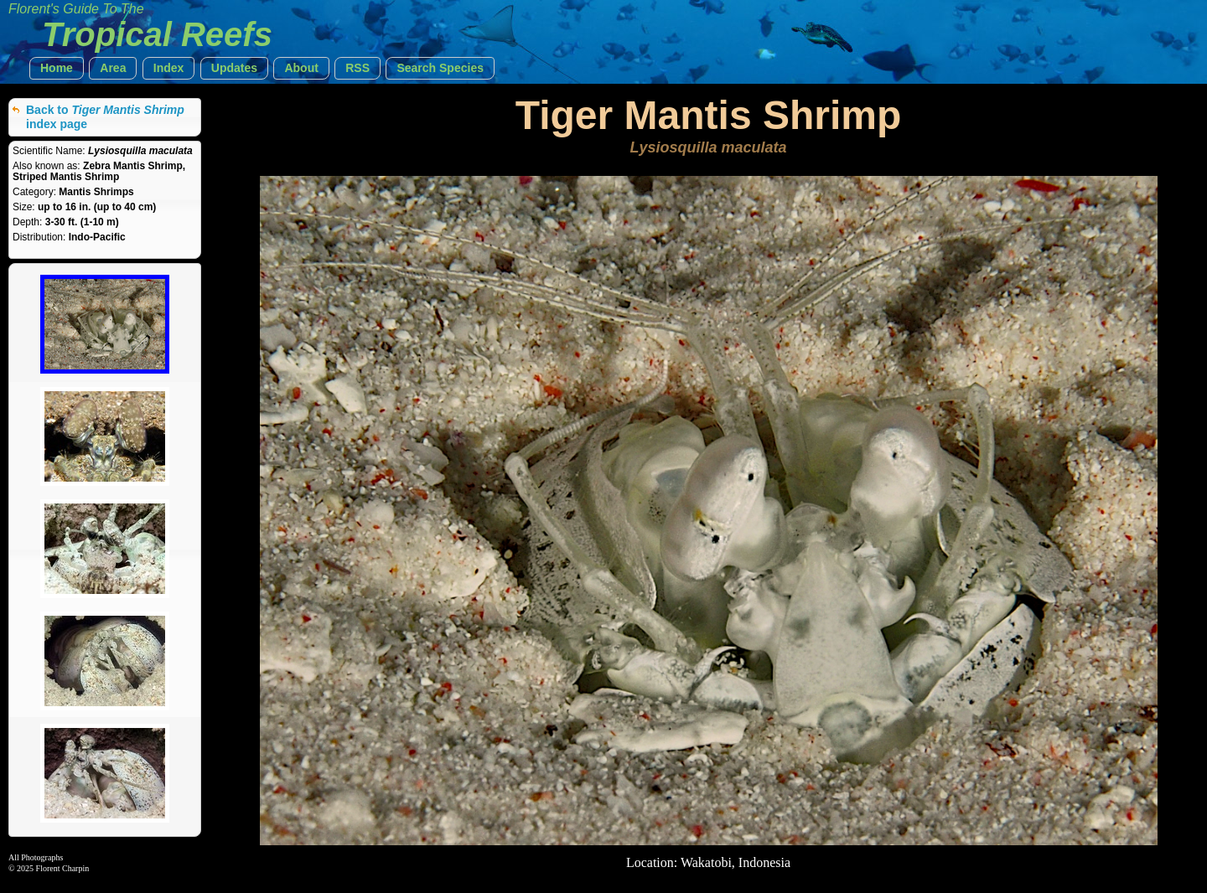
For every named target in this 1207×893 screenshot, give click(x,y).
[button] (56, 68)
